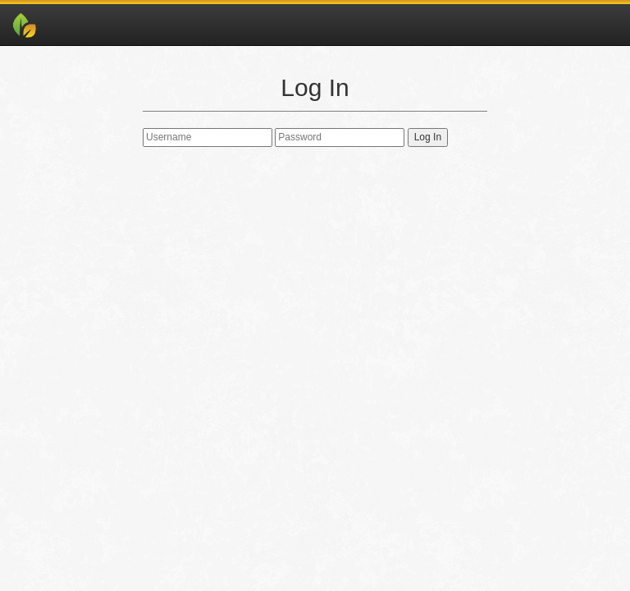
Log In (427, 137)
